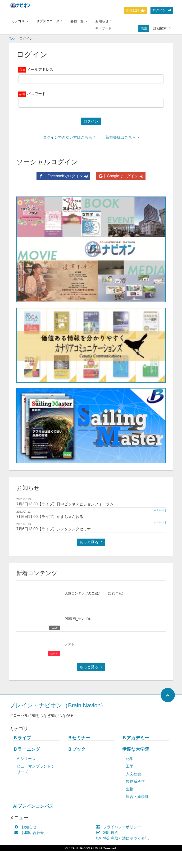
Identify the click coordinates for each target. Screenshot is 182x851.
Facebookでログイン (63, 176)
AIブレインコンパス (33, 806)
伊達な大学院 (135, 749)
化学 (129, 759)
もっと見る (91, 542)
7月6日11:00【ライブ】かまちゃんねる (49, 517)
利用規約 (108, 833)
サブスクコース (49, 21)
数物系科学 (135, 781)
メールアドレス (40, 70)
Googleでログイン (121, 176)
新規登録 (135, 10)
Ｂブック (77, 749)
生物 (129, 789)
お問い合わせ (30, 833)
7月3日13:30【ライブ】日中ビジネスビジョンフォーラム (65, 504)
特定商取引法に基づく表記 (123, 838)
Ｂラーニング (26, 749)
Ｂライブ (22, 737)
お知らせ (103, 21)
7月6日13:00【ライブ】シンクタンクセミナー (55, 529)
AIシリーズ (26, 759)
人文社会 (133, 774)
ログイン (162, 10)
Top (12, 38)
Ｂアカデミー (135, 737)
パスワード (36, 94)
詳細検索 (162, 28)
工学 (129, 766)
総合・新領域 (137, 797)
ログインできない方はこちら (69, 137)
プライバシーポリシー (119, 827)
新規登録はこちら (122, 137)
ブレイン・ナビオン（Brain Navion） (57, 705)
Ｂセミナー (79, 737)
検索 (144, 28)
